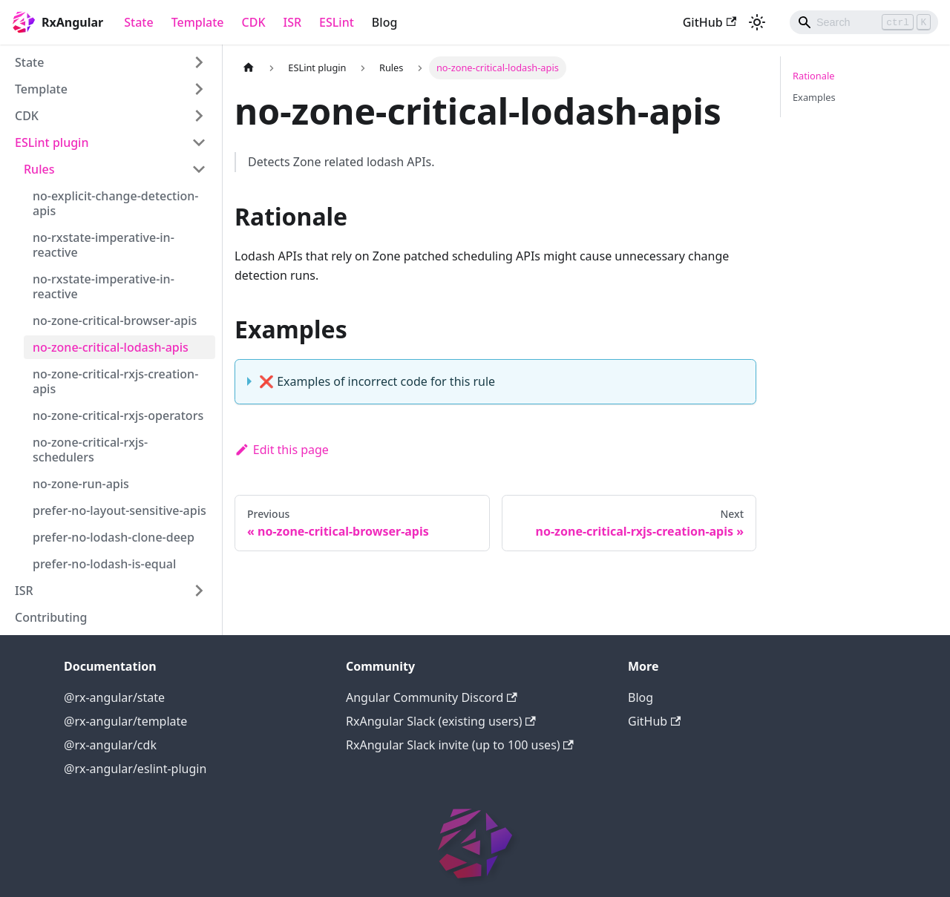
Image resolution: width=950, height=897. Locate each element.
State (138, 22)
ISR (293, 22)
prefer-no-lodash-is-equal (104, 564)
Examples (814, 97)
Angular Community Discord (431, 697)
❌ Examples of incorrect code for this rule (377, 381)
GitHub (709, 22)
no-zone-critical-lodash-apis (111, 347)
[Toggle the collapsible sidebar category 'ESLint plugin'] (199, 142)
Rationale (813, 75)
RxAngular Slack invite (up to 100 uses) (460, 745)
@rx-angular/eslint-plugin (135, 768)
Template (197, 22)
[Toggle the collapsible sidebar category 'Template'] (199, 89)
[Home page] (249, 67)
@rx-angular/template (125, 721)
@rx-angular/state (114, 697)
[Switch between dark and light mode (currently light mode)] (757, 22)
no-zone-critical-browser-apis (115, 320)
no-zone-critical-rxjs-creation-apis (115, 381)
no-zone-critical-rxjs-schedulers (90, 449)
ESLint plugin (51, 142)
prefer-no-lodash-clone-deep (113, 537)
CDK (254, 22)
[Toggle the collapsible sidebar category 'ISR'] (199, 590)
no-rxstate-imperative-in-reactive (103, 244)
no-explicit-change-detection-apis (115, 203)
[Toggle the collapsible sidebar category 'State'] (199, 62)
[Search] (864, 22)
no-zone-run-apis (81, 484)
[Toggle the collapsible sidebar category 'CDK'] (199, 116)
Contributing (51, 617)
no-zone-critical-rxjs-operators (118, 415)
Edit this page (282, 449)
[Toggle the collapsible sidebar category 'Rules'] (199, 169)
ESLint (336, 22)
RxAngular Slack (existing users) (441, 721)
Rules (39, 169)
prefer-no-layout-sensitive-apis (119, 510)
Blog (384, 22)
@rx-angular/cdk (110, 745)
